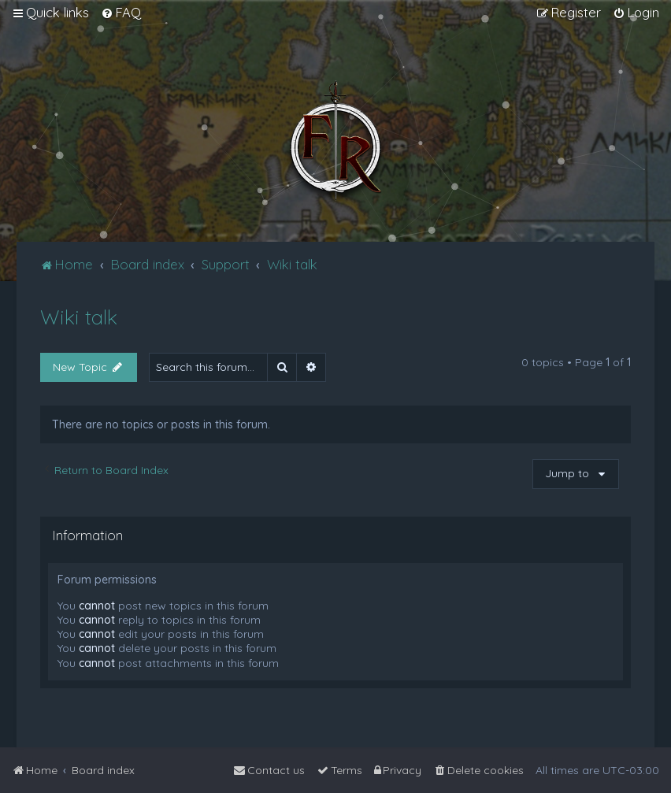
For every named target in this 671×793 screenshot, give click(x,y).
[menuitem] (121, 13)
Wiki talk (78, 317)
